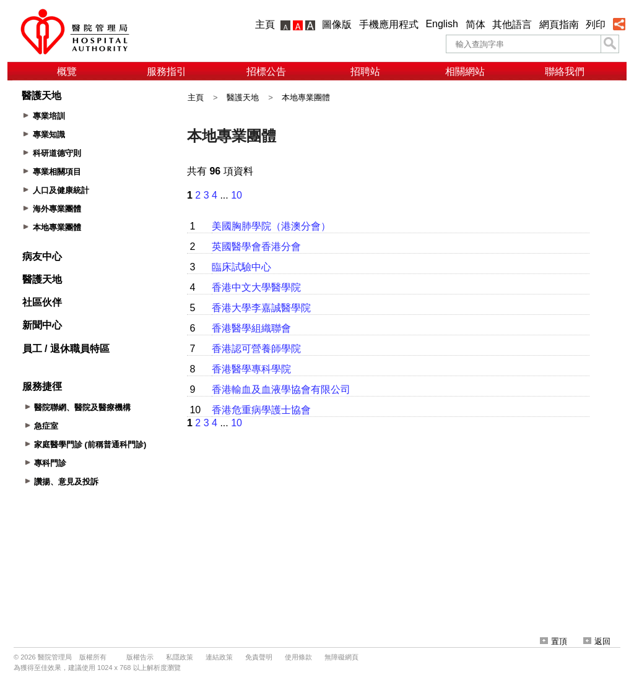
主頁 (265, 24)
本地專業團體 (306, 97)
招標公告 (266, 71)
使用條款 (298, 657)
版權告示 (140, 657)
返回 (596, 641)
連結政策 (219, 657)
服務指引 (166, 71)
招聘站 (365, 71)
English (441, 24)
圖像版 (337, 24)
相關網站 (465, 71)
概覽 (67, 71)
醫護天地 (243, 97)
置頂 (553, 641)
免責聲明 (258, 657)
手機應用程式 (389, 24)
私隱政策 (179, 657)
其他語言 (512, 24)
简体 (475, 24)
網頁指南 (559, 24)
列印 (596, 24)
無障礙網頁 (341, 657)
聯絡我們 (564, 71)
